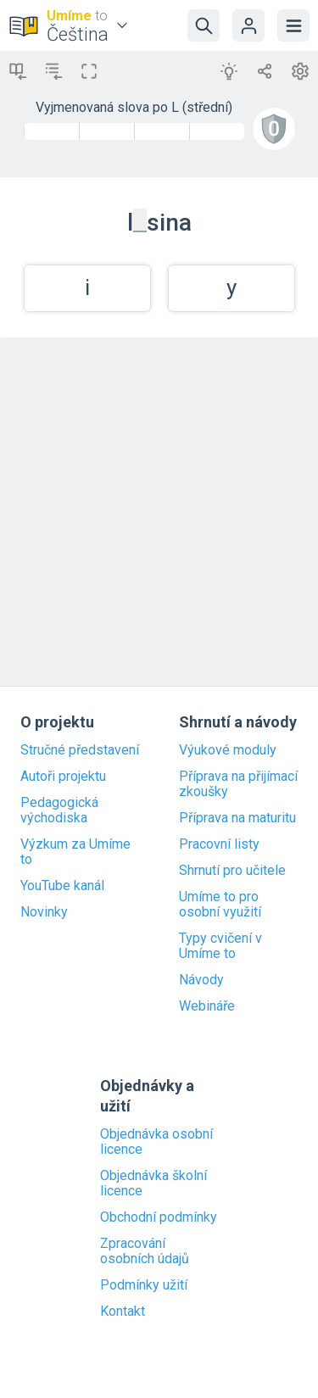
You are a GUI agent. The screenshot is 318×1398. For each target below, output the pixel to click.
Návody (201, 980)
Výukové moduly (227, 750)
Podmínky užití (143, 1285)
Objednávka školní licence (153, 1183)
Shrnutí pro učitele (232, 870)
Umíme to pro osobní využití (220, 904)
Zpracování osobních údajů (144, 1251)
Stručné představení (79, 750)
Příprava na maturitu (237, 818)
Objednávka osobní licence (156, 1142)
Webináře (207, 1006)
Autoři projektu (63, 776)
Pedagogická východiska (59, 810)
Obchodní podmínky (158, 1217)
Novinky (44, 912)
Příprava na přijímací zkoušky (238, 784)
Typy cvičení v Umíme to (220, 946)
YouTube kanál (62, 886)
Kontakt (122, 1311)
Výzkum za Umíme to (75, 852)
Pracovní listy (219, 844)
